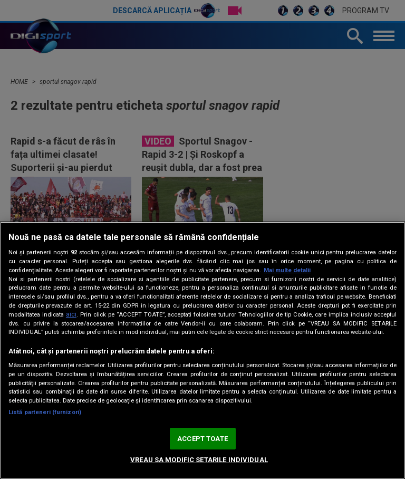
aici (71, 314)
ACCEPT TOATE (202, 439)
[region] (202, 350)
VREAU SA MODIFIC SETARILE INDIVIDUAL (199, 460)
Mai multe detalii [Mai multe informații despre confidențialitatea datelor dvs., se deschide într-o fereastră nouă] (287, 270)
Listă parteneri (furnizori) (44, 412)
